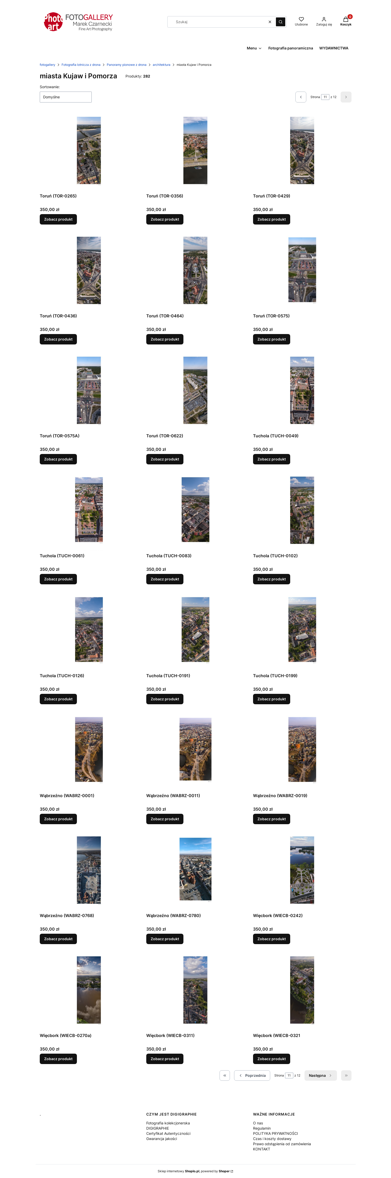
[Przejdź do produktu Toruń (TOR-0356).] (195, 152)
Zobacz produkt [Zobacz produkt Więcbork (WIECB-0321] (271, 1059)
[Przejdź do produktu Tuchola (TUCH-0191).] (195, 632)
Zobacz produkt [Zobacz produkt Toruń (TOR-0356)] (165, 219)
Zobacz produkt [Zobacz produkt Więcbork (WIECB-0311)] (165, 1059)
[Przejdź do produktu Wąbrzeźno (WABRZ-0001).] (89, 752)
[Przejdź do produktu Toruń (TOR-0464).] (195, 272)
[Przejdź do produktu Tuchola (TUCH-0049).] (302, 392)
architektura (161, 65)
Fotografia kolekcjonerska (168, 1123)
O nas (258, 1123)
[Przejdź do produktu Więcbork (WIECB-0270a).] (89, 991)
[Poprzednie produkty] (252, 1075)
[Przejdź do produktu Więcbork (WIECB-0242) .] (302, 872)
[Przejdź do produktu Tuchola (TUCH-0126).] (89, 632)
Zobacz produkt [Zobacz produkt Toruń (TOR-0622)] (165, 459)
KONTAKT (261, 1149)
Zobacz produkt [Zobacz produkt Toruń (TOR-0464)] (165, 339)
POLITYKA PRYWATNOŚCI (275, 1133)
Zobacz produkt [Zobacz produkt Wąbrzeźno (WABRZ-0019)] (271, 819)
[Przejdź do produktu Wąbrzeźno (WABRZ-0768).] (89, 872)
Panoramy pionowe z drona (127, 65)
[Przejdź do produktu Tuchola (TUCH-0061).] (89, 512)
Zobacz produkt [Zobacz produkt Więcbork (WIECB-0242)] (271, 939)
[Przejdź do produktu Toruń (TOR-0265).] (89, 152)
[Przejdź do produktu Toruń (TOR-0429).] (302, 152)
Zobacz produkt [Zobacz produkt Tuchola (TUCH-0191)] (165, 699)
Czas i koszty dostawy (272, 1138)
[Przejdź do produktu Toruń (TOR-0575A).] (89, 392)
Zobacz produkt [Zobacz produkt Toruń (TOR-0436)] (58, 339)
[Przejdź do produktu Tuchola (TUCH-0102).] (302, 512)
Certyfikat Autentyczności (168, 1133)
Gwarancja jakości (161, 1138)
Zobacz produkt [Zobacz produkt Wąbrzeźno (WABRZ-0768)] (58, 939)
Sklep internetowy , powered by (194, 1171)
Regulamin (262, 1128)
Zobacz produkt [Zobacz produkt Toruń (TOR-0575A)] (58, 459)
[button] (280, 21)
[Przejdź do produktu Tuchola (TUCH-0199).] (302, 632)
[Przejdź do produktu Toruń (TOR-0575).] (302, 272)
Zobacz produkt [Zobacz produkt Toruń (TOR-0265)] (58, 219)
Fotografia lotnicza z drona (81, 65)
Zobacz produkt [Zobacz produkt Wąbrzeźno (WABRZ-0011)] (165, 819)
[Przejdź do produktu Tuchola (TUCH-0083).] (195, 512)
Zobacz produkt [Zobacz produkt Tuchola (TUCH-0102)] (271, 579)
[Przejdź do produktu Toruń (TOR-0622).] (195, 392)
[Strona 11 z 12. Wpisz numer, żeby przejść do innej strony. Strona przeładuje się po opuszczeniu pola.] (325, 97)
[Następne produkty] (320, 1075)
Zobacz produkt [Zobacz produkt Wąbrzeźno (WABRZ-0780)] (165, 939)
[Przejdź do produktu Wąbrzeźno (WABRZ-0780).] (195, 872)
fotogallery (47, 65)
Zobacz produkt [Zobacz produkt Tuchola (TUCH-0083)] (165, 579)
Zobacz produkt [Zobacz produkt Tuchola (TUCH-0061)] (58, 579)
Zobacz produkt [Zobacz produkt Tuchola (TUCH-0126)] (58, 699)
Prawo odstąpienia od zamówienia (282, 1144)
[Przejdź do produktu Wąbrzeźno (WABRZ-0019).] (302, 752)
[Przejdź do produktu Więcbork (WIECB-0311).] (195, 991)
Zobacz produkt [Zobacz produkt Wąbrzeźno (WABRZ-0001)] (58, 819)
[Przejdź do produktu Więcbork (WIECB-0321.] (302, 991)
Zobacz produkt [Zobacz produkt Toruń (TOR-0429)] (271, 219)
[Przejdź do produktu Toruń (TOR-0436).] (89, 272)
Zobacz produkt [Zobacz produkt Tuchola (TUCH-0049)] (271, 459)
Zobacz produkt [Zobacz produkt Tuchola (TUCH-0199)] (271, 699)
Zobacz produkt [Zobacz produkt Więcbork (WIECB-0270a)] (58, 1059)
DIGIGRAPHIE (157, 1128)
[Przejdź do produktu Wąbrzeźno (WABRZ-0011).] (195, 752)
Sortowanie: (50, 87)
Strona (315, 97)
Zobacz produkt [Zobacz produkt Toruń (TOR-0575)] (271, 339)
